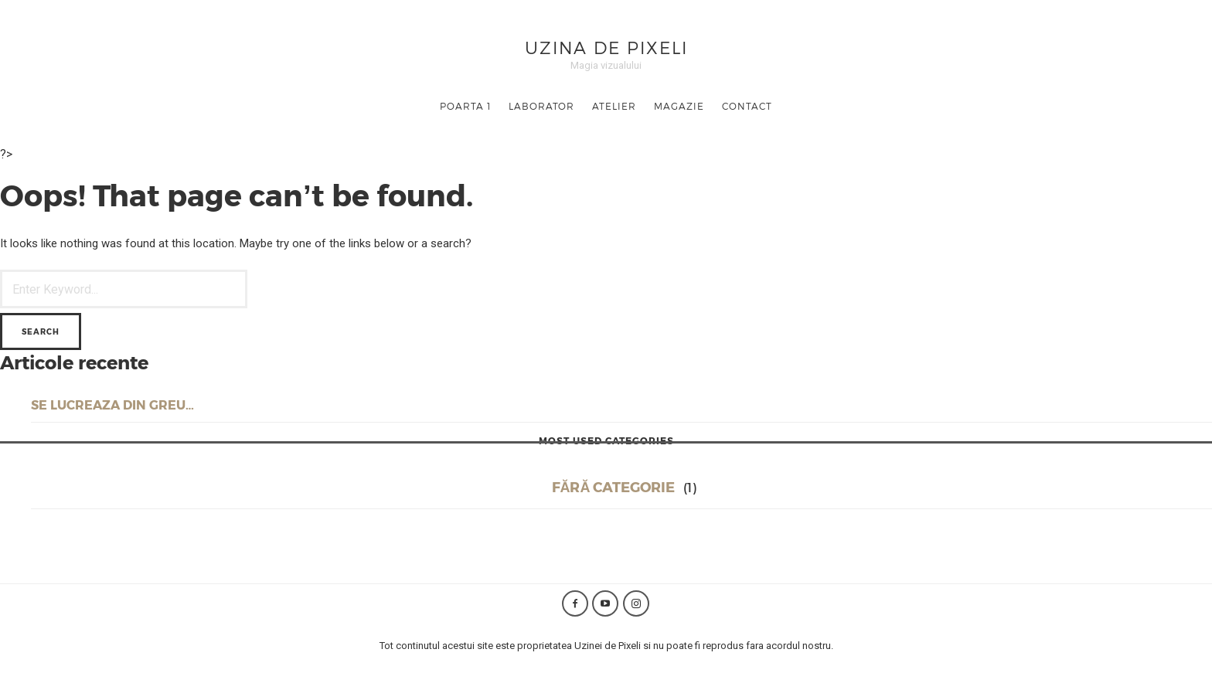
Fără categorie (614, 486)
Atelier (614, 105)
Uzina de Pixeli (606, 46)
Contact (747, 105)
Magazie (679, 105)
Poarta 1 (465, 105)
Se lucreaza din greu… (112, 404)
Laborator (541, 105)
